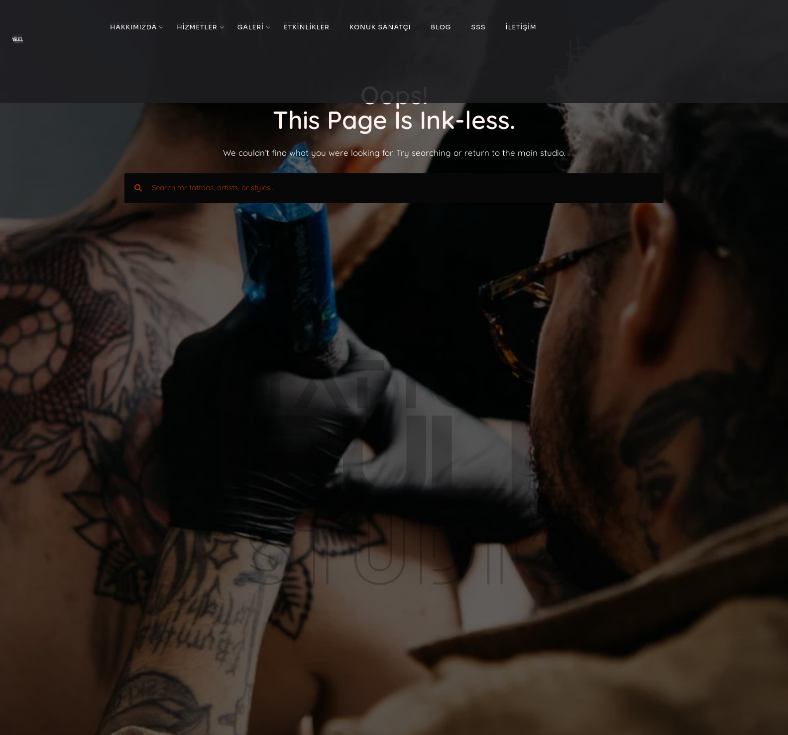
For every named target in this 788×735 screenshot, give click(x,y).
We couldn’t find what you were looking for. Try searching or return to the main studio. (394, 152)
